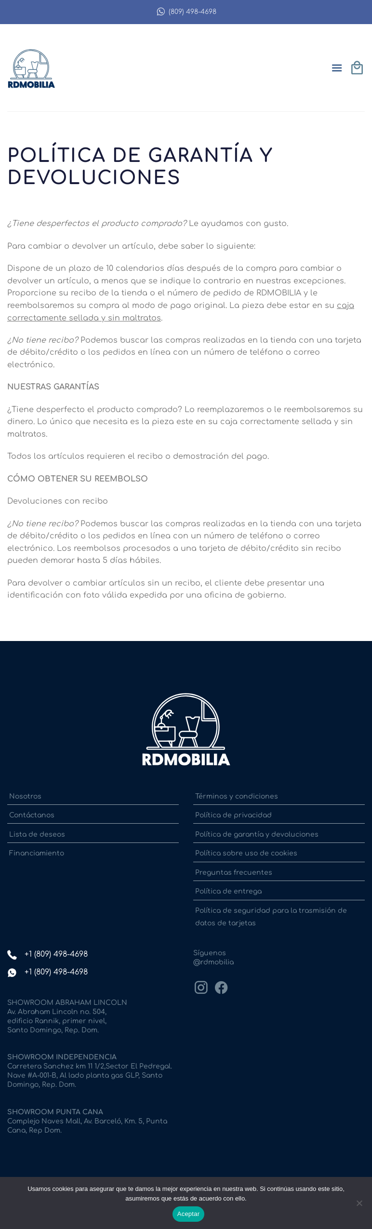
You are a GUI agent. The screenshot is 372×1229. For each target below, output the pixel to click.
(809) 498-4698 (186, 12)
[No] (359, 1206)
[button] (337, 68)
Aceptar (188, 1213)
